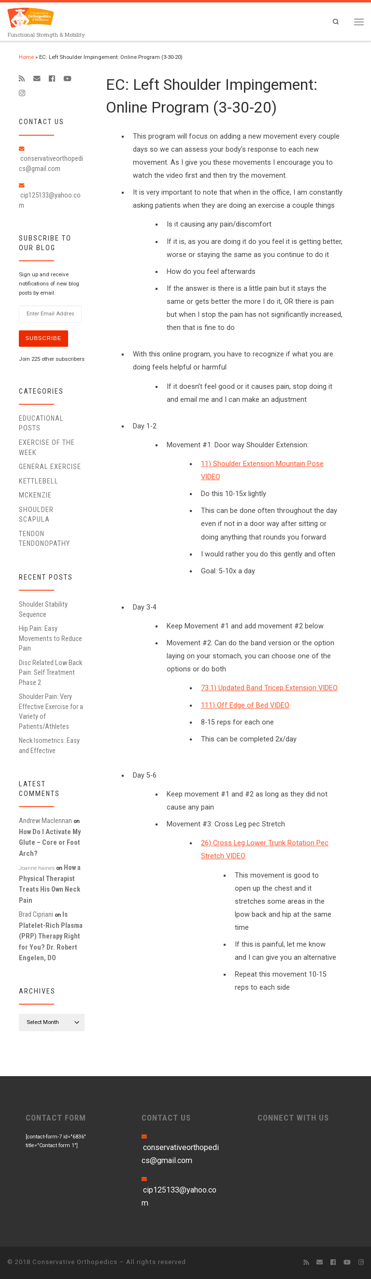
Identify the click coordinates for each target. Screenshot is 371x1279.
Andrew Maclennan (45, 820)
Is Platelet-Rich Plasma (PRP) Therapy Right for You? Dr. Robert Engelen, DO (51, 936)
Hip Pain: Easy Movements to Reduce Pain (50, 638)
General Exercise (50, 466)
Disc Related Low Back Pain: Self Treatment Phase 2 (50, 672)
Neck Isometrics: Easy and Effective (49, 745)
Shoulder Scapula (36, 514)
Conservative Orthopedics (74, 1261)
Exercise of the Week (47, 447)
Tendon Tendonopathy (44, 538)
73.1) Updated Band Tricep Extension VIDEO (269, 688)
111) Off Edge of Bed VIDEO (245, 705)
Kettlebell (38, 481)
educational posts (41, 423)
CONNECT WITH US (293, 1118)
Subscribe (43, 338)
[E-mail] (37, 79)
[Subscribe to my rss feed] (22, 79)
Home (26, 57)
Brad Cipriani (36, 914)
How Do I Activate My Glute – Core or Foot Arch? (50, 842)
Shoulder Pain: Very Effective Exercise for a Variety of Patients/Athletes (51, 711)
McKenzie (35, 495)
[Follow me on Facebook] (52, 79)
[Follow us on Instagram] (22, 93)
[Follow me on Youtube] (67, 79)
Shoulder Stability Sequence (43, 609)
